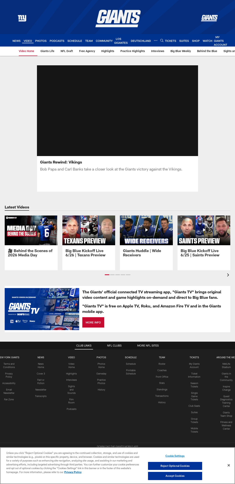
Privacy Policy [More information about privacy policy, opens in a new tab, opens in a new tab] (73, 472)
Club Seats (194, 397)
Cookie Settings (175, 455)
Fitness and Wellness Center (226, 417)
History (101, 381)
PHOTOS (101, 349)
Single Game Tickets (194, 387)
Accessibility (8, 374)
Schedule (131, 355)
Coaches (162, 361)
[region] (117, 465)
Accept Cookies (175, 475)
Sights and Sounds (71, 381)
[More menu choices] (155, 40)
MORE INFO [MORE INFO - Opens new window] (93, 313)
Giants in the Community (226, 368)
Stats (162, 374)
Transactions (162, 387)
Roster (162, 355)
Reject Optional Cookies (175, 465)
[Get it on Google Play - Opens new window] (130, 447)
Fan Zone (9, 390)
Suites (194, 403)
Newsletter (40, 381)
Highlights (71, 365)
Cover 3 (41, 365)
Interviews (71, 371)
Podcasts (71, 400)
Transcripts (41, 387)
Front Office (162, 368)
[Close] (228, 465)
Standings (162, 381)
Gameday (101, 365)
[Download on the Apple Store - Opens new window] (103, 445)
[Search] (161, 40)
